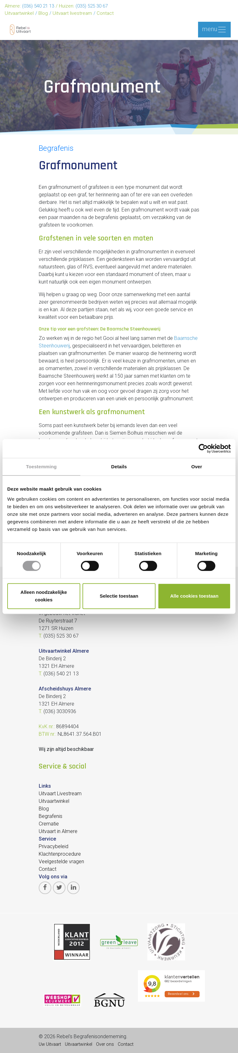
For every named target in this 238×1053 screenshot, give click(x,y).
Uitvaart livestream (72, 13)
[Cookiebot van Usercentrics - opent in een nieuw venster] (203, 448)
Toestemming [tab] (41, 466)
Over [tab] (196, 466)
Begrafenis (56, 148)
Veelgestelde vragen (61, 861)
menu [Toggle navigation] (214, 29)
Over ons (105, 1044)
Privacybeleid (53, 846)
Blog (43, 13)
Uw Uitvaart (50, 1044)
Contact (105, 13)
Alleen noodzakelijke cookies (43, 595)
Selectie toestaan (119, 596)
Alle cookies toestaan (194, 596)
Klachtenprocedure (60, 854)
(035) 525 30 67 (92, 6)
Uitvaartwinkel (19, 13)
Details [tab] (119, 466)
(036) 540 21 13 (38, 6)
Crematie (49, 824)
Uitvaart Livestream (60, 794)
